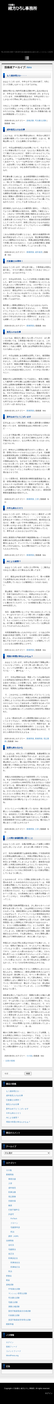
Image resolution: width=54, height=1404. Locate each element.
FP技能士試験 (14, 1289)
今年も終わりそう (15, 508)
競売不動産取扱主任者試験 (19, 1311)
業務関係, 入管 (32, 499)
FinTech (14, 1218)
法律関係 (10, 1241)
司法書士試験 (14, 1298)
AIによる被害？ (14, 561)
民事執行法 (15, 1267)
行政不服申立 (14, 1210)
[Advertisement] (27, 31)
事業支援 (12, 1179)
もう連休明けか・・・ (17, 75)
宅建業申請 (15, 1227)
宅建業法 (12, 1249)
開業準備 (10, 1324)
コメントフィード (13, 1351)
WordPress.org (12, 1355)
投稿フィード (11, 1347)
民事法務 (12, 1192)
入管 (10, 1183)
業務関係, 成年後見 (34, 252)
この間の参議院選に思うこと (20, 838)
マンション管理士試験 (17, 1293)
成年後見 (12, 1188)
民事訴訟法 (13, 1258)
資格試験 (10, 1285)
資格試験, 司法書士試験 (36, 120)
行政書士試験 (14, 1315)
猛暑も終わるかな (15, 747)
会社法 (11, 1245)
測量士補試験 (14, 1306)
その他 (29, 1056)
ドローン (14, 1223)
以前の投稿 (9, 1061)
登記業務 (12, 1197)
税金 (8, 1280)
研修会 (9, 1276)
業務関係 (30, 326)
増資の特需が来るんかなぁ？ (20, 656)
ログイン (10, 1342)
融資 (10, 1205)
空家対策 (12, 1201)
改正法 (11, 1254)
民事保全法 (15, 1262)
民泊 (12, 1232)
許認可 (11, 1214)
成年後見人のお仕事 (16, 129)
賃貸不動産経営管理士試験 (19, 1320)
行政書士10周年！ (15, 261)
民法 (10, 1271)
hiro (29, 67)
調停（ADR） (14, 1236)
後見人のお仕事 (14, 332)
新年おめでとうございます (19, 417)
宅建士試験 (13, 1302)
